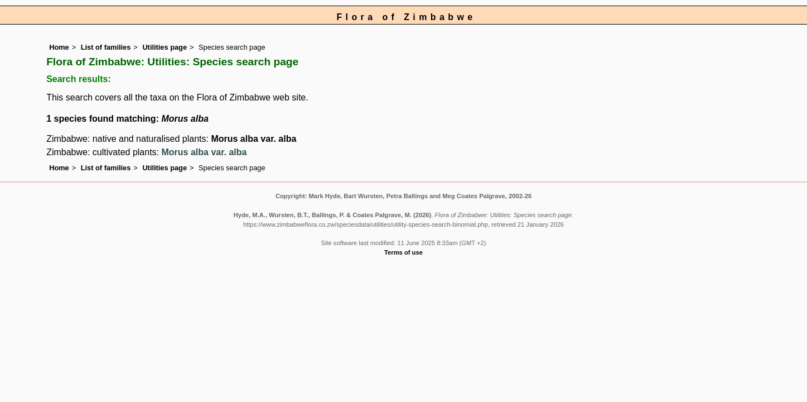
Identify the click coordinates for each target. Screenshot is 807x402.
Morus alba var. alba (253, 138)
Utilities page (164, 47)
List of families (106, 47)
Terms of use (403, 252)
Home (59, 47)
